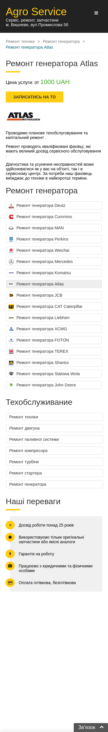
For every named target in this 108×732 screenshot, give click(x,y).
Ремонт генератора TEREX (38, 351)
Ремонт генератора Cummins (40, 217)
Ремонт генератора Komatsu (40, 273)
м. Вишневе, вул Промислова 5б (37, 24)
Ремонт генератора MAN (36, 228)
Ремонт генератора (27, 484)
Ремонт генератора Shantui (39, 362)
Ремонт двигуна (24, 428)
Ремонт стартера (25, 473)
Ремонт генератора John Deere (42, 385)
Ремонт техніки (23, 417)
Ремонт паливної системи (34, 439)
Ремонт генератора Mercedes (41, 261)
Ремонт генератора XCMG (38, 329)
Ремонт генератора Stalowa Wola (44, 374)
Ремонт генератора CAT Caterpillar (45, 306)
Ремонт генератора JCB (35, 295)
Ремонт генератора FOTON (39, 340)
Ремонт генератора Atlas (36, 284)
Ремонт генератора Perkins (38, 239)
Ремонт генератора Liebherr (39, 318)
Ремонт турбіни (24, 462)
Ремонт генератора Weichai (39, 250)
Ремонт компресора (28, 450)
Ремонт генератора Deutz (37, 205)
